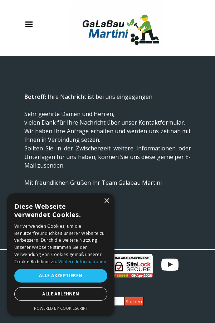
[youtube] (170, 264)
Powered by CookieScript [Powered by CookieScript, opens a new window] (61, 308)
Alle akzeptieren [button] (60, 276)
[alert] (60, 254)
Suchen (134, 301)
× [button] (106, 201)
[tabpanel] (107, 152)
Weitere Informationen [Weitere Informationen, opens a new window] (82, 262)
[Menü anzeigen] (29, 24)
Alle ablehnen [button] (60, 294)
